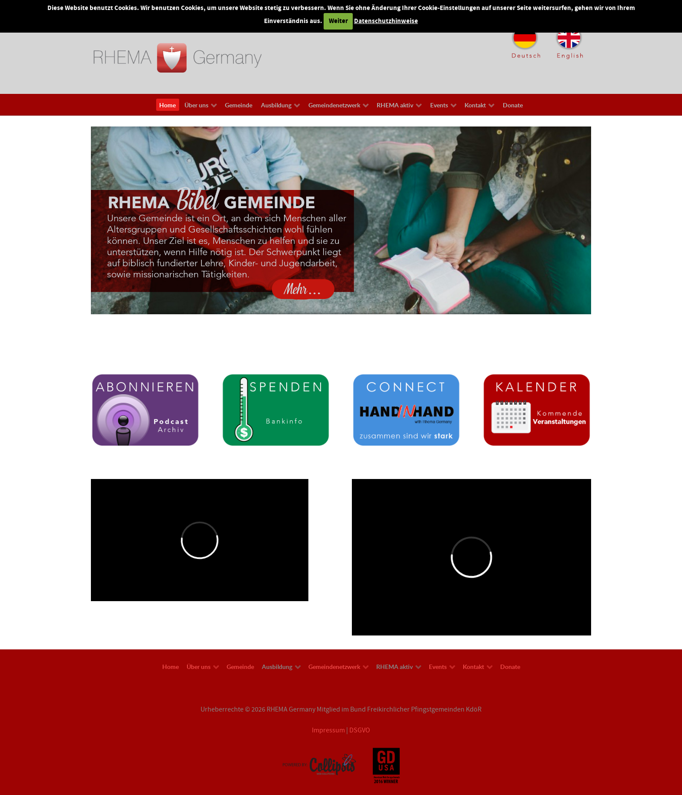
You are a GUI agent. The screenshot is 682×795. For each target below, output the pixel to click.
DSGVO (359, 730)
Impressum (328, 730)
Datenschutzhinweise (386, 21)
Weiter (338, 21)
